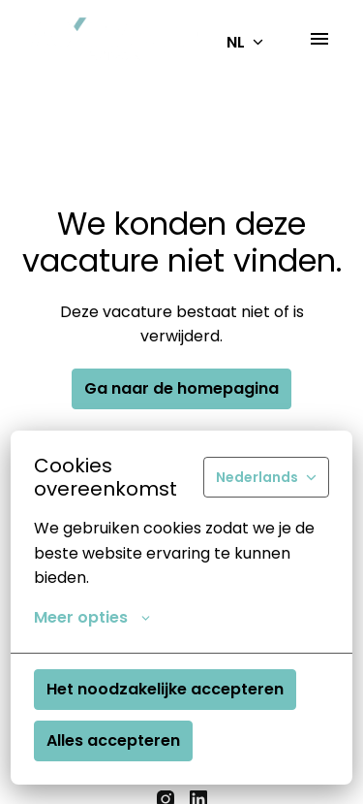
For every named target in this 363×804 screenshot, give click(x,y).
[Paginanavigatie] (319, 38)
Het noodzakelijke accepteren (165, 689)
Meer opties (92, 617)
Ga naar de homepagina (181, 388)
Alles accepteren (113, 740)
